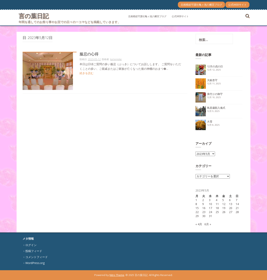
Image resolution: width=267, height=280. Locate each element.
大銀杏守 (212, 80)
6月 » (207, 224)
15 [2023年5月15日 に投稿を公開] (197, 208)
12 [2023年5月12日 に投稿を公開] (223, 204)
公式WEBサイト (237, 4)
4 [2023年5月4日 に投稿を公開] (216, 200)
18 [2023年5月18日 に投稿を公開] (217, 208)
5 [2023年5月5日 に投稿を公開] (223, 200)
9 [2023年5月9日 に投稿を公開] (203, 204)
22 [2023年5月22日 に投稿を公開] (197, 212)
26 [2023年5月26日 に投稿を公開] (223, 212)
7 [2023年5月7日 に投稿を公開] (236, 200)
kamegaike (116, 59)
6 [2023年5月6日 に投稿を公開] (230, 200)
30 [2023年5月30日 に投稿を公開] (203, 216)
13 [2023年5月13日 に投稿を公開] (230, 204)
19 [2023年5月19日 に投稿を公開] (223, 208)
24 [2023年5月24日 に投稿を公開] (210, 212)
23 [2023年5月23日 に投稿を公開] (203, 212)
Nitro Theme (117, 275)
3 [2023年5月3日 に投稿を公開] (209, 200)
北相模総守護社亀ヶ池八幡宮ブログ (201, 4)
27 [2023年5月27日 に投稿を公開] (230, 212)
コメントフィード (36, 257)
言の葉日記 (34, 16)
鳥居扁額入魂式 (216, 108)
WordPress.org (35, 263)
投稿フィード (33, 251)
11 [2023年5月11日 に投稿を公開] (217, 204)
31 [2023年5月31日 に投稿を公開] (210, 216)
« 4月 (198, 224)
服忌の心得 (89, 54)
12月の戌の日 (215, 66)
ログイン (31, 245)
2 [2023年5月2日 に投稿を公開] (203, 200)
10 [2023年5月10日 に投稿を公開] (210, 204)
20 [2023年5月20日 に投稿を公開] (230, 208)
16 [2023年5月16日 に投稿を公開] (203, 208)
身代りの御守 (215, 94)
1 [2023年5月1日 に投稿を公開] (196, 200)
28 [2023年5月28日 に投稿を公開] (237, 212)
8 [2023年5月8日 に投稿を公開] (196, 204)
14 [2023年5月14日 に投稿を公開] (237, 204)
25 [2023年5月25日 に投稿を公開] (217, 212)
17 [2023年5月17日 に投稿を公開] (210, 208)
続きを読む (87, 73)
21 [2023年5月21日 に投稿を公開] (237, 208)
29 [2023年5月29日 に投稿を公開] (197, 216)
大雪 (209, 121)
